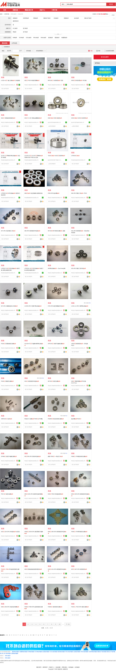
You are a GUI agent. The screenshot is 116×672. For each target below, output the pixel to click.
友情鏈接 (77, 667)
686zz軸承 (7, 655)
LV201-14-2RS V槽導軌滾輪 (79, 306)
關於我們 (38, 667)
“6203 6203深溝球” (56, 155)
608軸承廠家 (31, 651)
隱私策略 (64, 667)
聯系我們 (45, 667)
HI (22, 635)
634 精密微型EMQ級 (31, 381)
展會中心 (42, 10)
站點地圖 (58, 667)
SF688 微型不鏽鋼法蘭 (9, 456)
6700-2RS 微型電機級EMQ (56, 306)
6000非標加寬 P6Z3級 (79, 80)
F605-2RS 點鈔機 (53, 193)
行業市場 (54, 10)
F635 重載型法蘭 (7, 381)
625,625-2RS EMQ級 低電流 (10, 531)
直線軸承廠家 (76, 651)
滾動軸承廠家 (14, 653)
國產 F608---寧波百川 (55, 456)
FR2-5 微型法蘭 (7, 494)
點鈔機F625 (76, 418)
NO (33, 635)
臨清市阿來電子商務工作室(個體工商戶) (55, 160)
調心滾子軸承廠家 (6, 653)
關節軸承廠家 (15, 651)
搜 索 (111, 4)
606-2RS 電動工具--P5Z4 (79, 193)
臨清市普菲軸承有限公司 (54, 122)
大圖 (90, 50)
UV (47, 635)
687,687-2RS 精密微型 (79, 569)
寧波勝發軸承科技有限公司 (31, 197)
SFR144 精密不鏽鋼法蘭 (56, 343)
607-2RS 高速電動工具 (8, 230)
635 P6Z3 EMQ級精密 (55, 494)
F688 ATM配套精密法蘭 (79, 456)
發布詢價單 (105, 57)
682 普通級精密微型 (8, 118)
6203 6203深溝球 (79, 118)
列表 (98, 50)
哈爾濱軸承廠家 (23, 651)
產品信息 (4, 43)
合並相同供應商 (109, 50)
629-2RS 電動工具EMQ (78, 268)
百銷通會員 (7, 46)
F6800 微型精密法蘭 (55, 606)
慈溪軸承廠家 (45, 651)
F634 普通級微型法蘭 (8, 343)
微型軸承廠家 (61, 651)
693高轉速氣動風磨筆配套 (33, 569)
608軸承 (15, 37)
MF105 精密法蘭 (54, 381)
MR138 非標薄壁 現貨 (55, 80)
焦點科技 (60, 669)
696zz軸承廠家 (85, 651)
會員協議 (71, 667)
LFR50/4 (75, 155)
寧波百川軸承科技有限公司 (8, 84)
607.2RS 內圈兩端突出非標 (9, 306)
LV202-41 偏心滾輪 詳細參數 (10, 80)
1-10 (42, 628)
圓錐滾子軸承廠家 (102, 651)
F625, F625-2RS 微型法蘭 (80, 606)
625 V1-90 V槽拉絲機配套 (33, 118)
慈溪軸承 (50, 37)
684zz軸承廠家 (69, 651)
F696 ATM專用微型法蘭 (79, 531)
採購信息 (16, 10)
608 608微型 (55, 118)
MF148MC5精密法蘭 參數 (56, 230)
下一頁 (68, 624)
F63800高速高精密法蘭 (56, 418)
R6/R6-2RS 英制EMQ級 (32, 456)
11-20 (46, 628)
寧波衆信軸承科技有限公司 (8, 160)
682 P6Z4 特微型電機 (31, 80)
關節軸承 (57, 37)
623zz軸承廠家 (54, 651)
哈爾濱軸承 (64, 37)
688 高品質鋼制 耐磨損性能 (33, 193)
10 (59, 624)
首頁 (4, 10)
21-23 (51, 628)
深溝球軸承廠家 (93, 651)
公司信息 (14, 43)
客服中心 (51, 667)
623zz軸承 (28, 37)
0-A (7, 635)
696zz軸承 (43, 37)
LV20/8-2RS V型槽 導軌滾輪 (33, 306)
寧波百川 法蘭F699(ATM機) (33, 418)
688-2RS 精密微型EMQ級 (32, 230)
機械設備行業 (29, 10)
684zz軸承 (36, 37)
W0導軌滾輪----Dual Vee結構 (56, 268)
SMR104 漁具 (6, 418)
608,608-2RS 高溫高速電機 (10, 606)
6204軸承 (21, 37)
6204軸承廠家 (38, 651)
